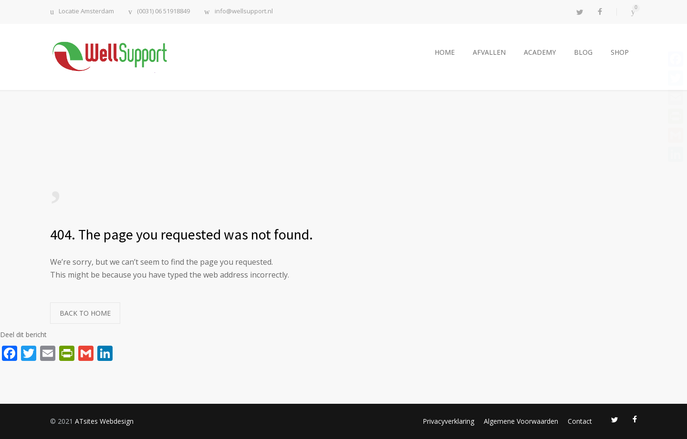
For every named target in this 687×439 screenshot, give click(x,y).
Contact (580, 421)
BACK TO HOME (85, 313)
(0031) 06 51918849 (163, 11)
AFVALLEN (489, 52)
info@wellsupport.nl (244, 11)
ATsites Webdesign (104, 421)
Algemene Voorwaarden (521, 421)
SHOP (620, 52)
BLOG (583, 52)
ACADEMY (540, 52)
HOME (445, 52)
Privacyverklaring (448, 421)
